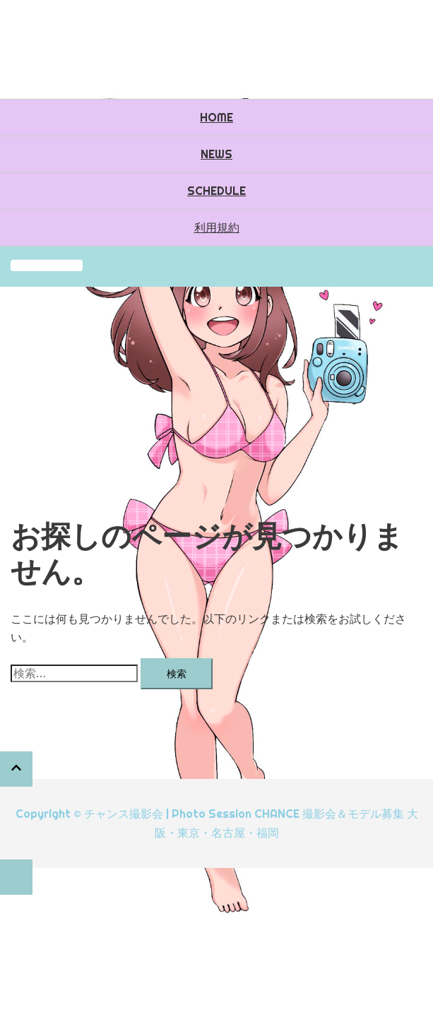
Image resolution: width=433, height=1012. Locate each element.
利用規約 (216, 227)
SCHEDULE (216, 191)
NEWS (216, 154)
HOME (216, 117)
